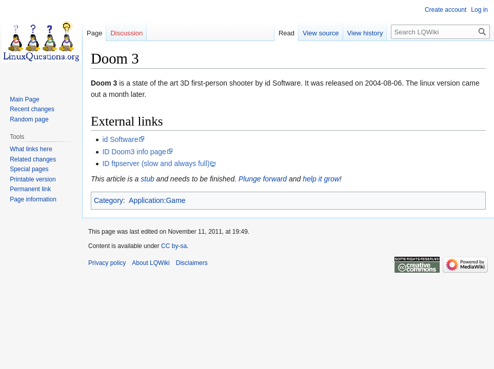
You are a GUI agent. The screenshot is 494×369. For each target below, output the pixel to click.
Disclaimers (192, 262)
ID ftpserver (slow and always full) (155, 163)
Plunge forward (263, 179)
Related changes (33, 159)
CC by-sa (174, 246)
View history (365, 33)
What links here (31, 149)
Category (108, 200)
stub (147, 179)
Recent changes (32, 109)
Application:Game (157, 200)
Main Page (24, 99)
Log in (479, 9)
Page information (33, 199)
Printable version (32, 179)
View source (321, 33)
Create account (445, 9)
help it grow (321, 179)
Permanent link (30, 189)
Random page (29, 119)
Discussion (126, 33)
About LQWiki (150, 262)
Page (94, 33)
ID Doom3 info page (134, 152)
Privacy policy (107, 262)
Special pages (29, 169)
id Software (120, 139)
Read (286, 33)
